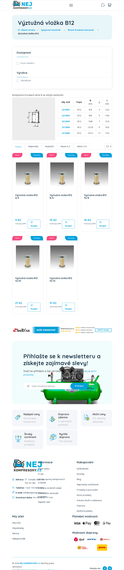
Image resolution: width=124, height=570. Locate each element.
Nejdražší (49, 147)
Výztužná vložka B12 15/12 (61, 280)
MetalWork (25, 81)
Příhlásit (79, 387)
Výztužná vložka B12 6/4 (26, 197)
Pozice (18, 147)
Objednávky (18, 528)
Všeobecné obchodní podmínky (48, 496)
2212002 (66, 116)
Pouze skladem (27, 64)
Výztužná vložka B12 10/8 (95, 197)
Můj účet (16, 523)
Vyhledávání (82, 469)
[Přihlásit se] (47, 387)
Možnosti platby (84, 511)
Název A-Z (65, 147)
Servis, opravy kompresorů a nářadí (51, 482)
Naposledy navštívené (87, 485)
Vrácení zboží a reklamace (89, 501)
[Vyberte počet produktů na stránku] (108, 147)
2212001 (66, 110)
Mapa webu (43, 469)
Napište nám (44, 502)
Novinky (80, 474)
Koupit (34, 225)
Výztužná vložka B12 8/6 (61, 197)
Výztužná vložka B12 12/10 (26, 280)
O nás (41, 474)
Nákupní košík (18, 539)
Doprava (81, 506)
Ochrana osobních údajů (49, 488)
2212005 (66, 134)
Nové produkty (84, 495)
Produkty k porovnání (87, 490)
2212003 (66, 122)
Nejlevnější (33, 147)
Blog (79, 480)
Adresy (15, 534)
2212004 (66, 128)
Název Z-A (82, 147)
